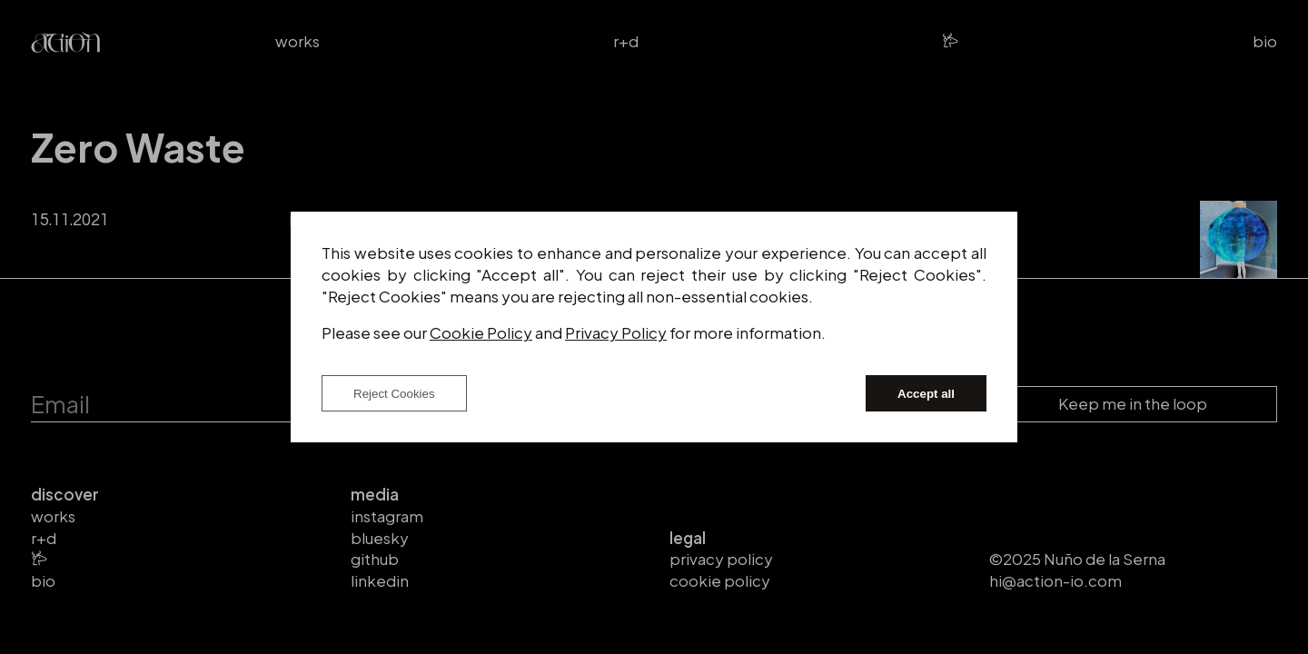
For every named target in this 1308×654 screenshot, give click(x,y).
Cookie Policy (481, 332)
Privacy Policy (616, 332)
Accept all (926, 394)
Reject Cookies (394, 394)
